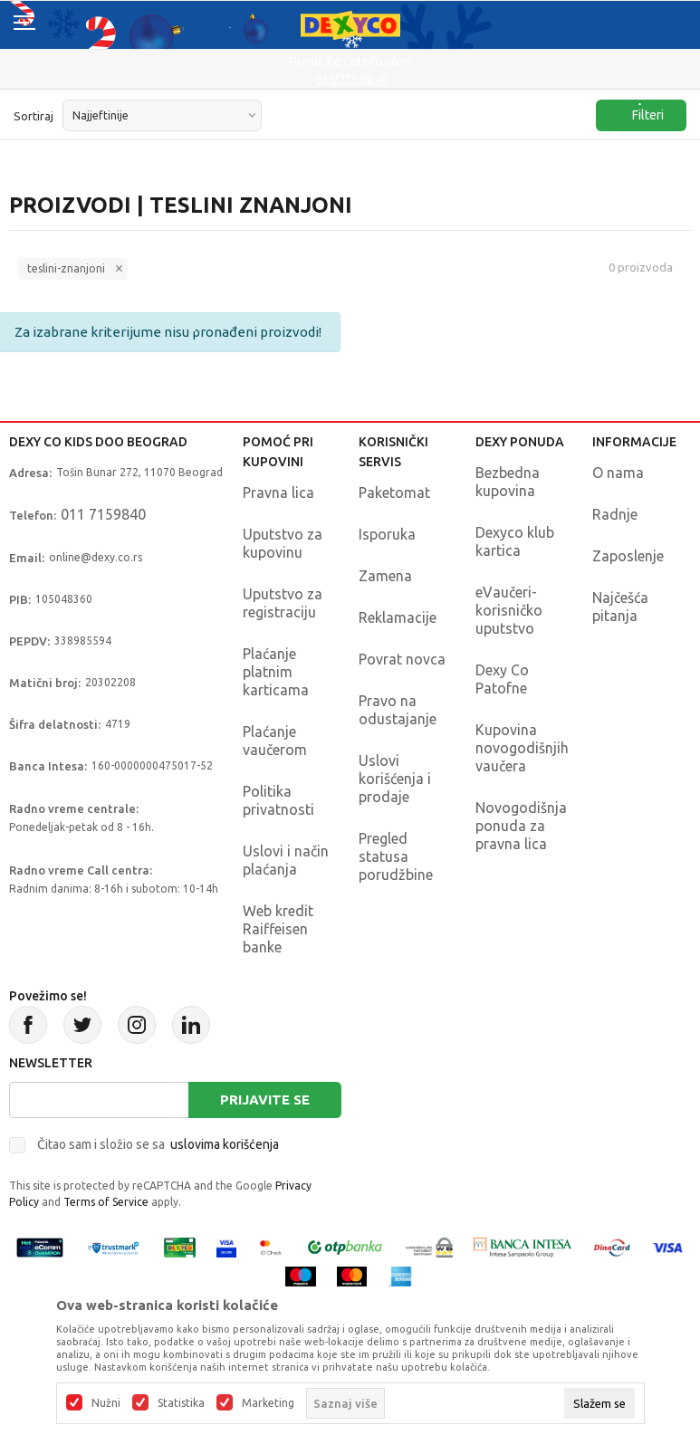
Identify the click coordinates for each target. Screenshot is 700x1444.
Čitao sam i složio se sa (158, 1144)
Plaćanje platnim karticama (276, 671)
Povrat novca (402, 659)
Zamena (385, 576)
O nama (618, 472)
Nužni (105, 1403)
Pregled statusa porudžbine (396, 856)
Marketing (268, 1403)
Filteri (639, 115)
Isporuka (387, 534)
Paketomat (394, 492)
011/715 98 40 (351, 78)
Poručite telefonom (350, 61)
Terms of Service (106, 1202)
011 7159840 (103, 514)
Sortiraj (33, 116)
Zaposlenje (628, 556)
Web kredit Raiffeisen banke (278, 929)
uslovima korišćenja (224, 1144)
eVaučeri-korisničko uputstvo (508, 610)
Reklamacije (397, 617)
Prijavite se (265, 1099)
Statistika (181, 1403)
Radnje (615, 514)
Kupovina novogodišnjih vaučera (522, 748)
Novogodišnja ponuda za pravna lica (521, 825)
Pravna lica (278, 492)
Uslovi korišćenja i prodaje (395, 778)
